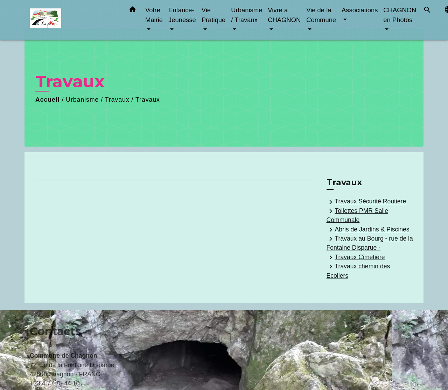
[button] (132, 10)
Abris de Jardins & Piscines (368, 230)
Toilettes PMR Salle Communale (357, 215)
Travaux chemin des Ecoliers (358, 270)
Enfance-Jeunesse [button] (182, 14)
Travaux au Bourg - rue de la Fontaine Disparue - (370, 243)
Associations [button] (360, 10)
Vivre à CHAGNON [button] (284, 14)
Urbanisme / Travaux (97, 99)
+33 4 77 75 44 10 (54, 383)
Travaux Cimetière (356, 257)
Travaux (147, 99)
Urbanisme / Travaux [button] (246, 14)
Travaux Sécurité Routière (366, 202)
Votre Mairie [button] (154, 14)
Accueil (47, 99)
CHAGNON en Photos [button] (399, 14)
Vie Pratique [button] (214, 14)
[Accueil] (73, 20)
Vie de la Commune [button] (321, 14)
